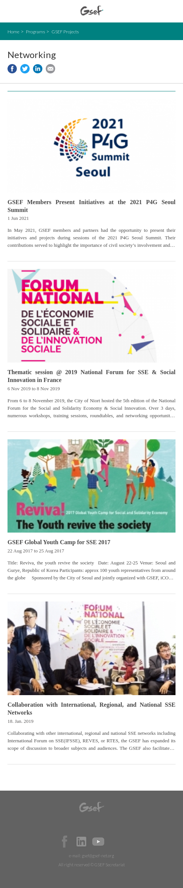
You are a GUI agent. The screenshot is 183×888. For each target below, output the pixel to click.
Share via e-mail (50, 68)
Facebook (64, 842)
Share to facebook (12, 68)
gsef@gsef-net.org (98, 855)
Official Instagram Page (115, 842)
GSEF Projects (65, 31)
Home (14, 31)
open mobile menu (11, 11)
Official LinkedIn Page (81, 842)
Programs (35, 31)
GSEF (91, 11)
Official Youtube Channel (98, 842)
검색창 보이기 (170, 11)
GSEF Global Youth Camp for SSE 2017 (59, 542)
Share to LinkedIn (37, 68)
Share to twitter (25, 68)
